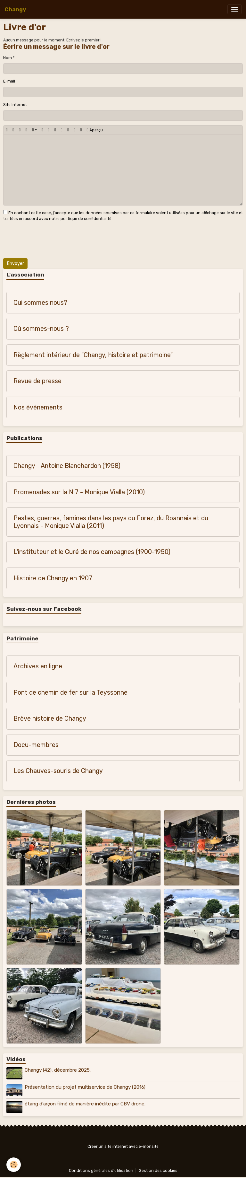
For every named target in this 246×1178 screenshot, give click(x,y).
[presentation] (52, 241)
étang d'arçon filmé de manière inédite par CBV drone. (85, 1104)
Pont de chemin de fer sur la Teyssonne (70, 692)
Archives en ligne (37, 666)
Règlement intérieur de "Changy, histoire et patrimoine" (93, 355)
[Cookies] (13, 1164)
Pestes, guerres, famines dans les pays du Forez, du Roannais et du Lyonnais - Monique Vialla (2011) (110, 522)
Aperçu (95, 130)
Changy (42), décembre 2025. (58, 1070)
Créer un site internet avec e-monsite (123, 1146)
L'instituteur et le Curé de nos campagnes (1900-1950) (91, 552)
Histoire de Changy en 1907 (52, 578)
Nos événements (37, 407)
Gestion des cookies (158, 1170)
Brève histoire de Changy (49, 718)
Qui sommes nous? (40, 302)
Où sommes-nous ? (41, 328)
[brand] (15, 9)
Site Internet (15, 104)
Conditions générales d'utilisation (101, 1170)
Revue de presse (37, 381)
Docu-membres (36, 745)
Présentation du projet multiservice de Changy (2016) (85, 1087)
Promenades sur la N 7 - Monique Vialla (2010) (79, 492)
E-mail (9, 81)
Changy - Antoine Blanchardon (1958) (66, 466)
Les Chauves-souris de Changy (58, 771)
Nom (7, 58)
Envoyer (15, 263)
